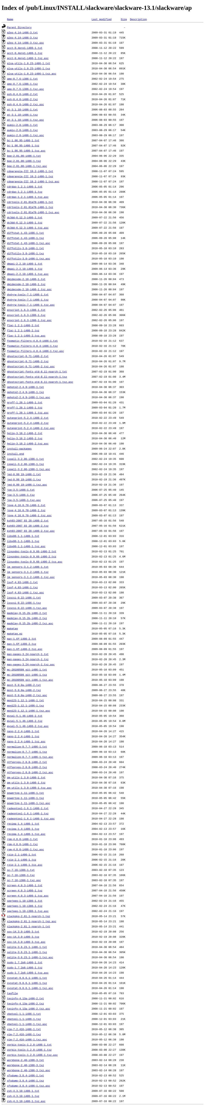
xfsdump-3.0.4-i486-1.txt (25, 1075)
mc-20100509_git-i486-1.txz (27, 674)
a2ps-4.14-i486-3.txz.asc (25, 42)
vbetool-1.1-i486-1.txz (24, 1019)
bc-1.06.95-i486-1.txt (23, 140)
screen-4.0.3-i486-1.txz (24, 890)
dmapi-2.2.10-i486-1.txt (24, 263)
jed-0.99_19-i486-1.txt (24, 474)
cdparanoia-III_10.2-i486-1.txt (30, 171)
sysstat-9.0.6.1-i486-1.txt (27, 978)
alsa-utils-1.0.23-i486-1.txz (28, 68)
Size (124, 19)
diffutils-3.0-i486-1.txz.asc (28, 258)
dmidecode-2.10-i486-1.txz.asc (29, 289)
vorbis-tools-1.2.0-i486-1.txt (29, 1044)
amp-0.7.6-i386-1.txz (22, 84)
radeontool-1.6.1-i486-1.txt (28, 808)
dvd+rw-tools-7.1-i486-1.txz (28, 299)
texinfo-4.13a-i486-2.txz (25, 1003)
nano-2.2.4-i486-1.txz (23, 736)
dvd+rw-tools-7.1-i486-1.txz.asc (31, 304)
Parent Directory (19, 27)
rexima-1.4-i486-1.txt (23, 823)
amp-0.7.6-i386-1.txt (22, 78)
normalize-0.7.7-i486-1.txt (27, 746)
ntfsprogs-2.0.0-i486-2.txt (27, 762)
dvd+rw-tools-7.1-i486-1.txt (28, 294)
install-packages (19, 448)
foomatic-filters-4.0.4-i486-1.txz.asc (35, 351)
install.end (15, 453)
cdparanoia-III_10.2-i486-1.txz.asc (33, 181)
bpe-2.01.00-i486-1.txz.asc (27, 166)
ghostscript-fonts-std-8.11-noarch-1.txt (37, 371)
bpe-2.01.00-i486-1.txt (24, 155)
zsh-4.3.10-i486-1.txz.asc (26, 1101)
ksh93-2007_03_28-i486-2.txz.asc (31, 531)
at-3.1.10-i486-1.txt (22, 109)
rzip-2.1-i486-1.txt (21, 854)
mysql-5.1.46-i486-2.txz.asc (28, 726)
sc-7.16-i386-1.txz (21, 875)
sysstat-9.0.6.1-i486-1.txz (27, 983)
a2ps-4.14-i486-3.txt (22, 32)
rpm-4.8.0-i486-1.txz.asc (25, 849)
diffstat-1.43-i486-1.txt (25, 233)
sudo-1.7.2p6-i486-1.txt (24, 962)
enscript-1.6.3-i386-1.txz (26, 315)
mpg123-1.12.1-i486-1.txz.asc (28, 710)
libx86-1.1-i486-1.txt (23, 536)
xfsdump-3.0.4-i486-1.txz (25, 1080)
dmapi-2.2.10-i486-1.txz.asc (28, 274)
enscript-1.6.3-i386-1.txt (26, 310)
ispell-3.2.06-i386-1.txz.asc (28, 469)
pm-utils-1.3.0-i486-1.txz (26, 782)
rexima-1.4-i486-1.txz (23, 829)
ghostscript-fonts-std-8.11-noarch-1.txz (37, 376)
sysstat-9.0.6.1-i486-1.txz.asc (30, 988)
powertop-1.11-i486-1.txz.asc (28, 803)
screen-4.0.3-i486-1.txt (24, 885)
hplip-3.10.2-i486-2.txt (24, 433)
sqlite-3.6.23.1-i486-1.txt (27, 947)
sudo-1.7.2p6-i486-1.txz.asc (28, 972)
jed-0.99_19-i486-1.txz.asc (27, 484)
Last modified (101, 19)
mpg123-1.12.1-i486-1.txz (25, 705)
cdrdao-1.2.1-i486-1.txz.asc (28, 197)
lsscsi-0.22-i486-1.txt (24, 597)
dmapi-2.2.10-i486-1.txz (24, 269)
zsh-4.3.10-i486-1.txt (23, 1091)
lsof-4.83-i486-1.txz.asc (25, 592)
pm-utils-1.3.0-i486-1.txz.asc (29, 787)
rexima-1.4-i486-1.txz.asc (26, 834)
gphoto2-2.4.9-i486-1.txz (25, 392)
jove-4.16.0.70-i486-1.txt (26, 505)
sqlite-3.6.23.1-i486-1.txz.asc (30, 957)
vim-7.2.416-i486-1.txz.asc (27, 1039)
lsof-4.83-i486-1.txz (22, 587)
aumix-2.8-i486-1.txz (22, 130)
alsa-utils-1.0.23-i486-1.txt (28, 63)
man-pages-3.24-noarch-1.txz (28, 659)
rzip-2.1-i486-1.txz (21, 859)
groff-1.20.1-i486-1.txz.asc (28, 412)
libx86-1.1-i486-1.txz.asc (26, 546)
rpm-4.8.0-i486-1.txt (22, 839)
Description (138, 19)
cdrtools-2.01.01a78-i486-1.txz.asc (33, 212)
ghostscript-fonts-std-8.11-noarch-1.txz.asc (40, 382)
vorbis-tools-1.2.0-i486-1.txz (29, 1049)
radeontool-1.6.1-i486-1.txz (28, 813)
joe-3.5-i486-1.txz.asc (24, 500)
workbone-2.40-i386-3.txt (25, 1060)
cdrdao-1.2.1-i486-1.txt (24, 186)
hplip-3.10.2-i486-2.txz (24, 438)
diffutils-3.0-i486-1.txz (25, 253)
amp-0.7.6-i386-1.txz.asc (25, 89)
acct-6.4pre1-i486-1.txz (24, 53)
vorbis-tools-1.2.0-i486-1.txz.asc (32, 1055)
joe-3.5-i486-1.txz (21, 495)
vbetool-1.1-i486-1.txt (24, 1014)
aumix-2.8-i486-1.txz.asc (25, 135)
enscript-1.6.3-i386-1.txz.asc (29, 320)
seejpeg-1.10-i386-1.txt (24, 900)
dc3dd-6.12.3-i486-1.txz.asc (28, 227)
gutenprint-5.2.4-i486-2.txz (28, 423)
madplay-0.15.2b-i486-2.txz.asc (30, 623)
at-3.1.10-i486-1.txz (22, 114)
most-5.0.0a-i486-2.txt (24, 685)
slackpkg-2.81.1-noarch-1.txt (28, 926)
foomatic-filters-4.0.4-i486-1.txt (32, 340)
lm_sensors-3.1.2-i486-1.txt (28, 567)
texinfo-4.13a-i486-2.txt (25, 998)
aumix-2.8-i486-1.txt (22, 125)
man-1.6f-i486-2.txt (21, 638)
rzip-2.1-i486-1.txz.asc (24, 865)
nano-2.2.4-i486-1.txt (23, 731)
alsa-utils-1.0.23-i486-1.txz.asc (31, 73)
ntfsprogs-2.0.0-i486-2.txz (27, 767)
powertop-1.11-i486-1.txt (25, 793)
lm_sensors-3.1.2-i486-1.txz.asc (31, 577)
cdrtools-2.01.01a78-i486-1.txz (30, 207)
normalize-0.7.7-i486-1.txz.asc (30, 757)
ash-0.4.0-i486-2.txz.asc (25, 104)
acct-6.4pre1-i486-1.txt (24, 48)
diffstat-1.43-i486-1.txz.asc (28, 243)
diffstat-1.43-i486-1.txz (25, 238)
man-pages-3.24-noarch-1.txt (28, 654)
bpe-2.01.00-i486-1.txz (24, 161)
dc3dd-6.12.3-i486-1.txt (24, 217)
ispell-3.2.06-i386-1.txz (25, 464)
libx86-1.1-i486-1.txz (23, 541)
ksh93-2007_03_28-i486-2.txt (28, 520)
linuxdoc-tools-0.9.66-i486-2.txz (31, 556)
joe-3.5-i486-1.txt (21, 489)
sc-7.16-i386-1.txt (21, 870)
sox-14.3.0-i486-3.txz (23, 936)
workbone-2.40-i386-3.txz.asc (28, 1070)
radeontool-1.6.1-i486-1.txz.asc (31, 818)
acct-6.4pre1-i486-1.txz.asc (28, 58)
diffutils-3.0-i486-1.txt (25, 248)
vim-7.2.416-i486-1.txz (24, 1034)
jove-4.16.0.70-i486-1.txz (26, 510)
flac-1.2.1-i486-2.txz (23, 330)
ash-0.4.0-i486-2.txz (22, 99)
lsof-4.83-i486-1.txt (22, 582)
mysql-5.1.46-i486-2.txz (24, 721)
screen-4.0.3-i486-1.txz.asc (28, 895)
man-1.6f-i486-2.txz (21, 644)
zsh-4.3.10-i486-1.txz (23, 1096)
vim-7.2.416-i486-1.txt (24, 1029)
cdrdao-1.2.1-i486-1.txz (24, 191)
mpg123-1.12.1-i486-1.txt (25, 700)
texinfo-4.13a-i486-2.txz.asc (28, 1008)
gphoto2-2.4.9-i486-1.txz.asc (28, 397)
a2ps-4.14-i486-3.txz (22, 37)
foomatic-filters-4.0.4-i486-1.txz (32, 346)
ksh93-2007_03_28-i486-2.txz (28, 525)
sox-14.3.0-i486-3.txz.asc (26, 942)
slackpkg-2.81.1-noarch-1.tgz (28, 916)
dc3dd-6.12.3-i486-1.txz (24, 222)
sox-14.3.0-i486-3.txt (23, 931)
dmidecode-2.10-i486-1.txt (26, 279)
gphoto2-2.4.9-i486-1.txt (25, 387)
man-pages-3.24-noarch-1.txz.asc (31, 664)
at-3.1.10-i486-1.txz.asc (25, 120)
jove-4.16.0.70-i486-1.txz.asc (29, 515)
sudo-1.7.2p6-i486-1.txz (24, 967)
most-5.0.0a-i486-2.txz (24, 690)
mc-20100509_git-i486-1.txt (27, 669)
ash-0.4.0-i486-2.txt (22, 94)
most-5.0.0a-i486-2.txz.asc (27, 695)
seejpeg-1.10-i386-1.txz (24, 906)
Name (10, 19)
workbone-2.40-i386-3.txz (25, 1065)
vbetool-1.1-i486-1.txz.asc (27, 1024)
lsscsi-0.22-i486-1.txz (24, 602)
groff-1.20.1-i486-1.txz (24, 407)
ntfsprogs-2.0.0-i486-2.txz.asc (30, 772)
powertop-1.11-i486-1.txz (25, 798)
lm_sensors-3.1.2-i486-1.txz (28, 572)
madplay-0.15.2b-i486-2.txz (27, 618)
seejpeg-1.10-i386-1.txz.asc (28, 911)
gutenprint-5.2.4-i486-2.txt (28, 418)
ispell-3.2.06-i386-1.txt (25, 459)
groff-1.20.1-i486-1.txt (24, 402)
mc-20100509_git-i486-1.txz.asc (30, 680)
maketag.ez (14, 633)
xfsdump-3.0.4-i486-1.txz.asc (28, 1085)
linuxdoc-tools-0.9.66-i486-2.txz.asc (34, 561)
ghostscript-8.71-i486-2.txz (28, 361)
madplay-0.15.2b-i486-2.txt (27, 613)
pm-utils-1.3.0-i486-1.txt (26, 777)
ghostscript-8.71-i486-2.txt (28, 356)
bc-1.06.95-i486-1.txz (23, 145)
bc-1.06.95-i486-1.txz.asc (26, 150)
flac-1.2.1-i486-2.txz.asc (26, 335)
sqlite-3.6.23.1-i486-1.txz (27, 952)
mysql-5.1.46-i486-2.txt (24, 716)
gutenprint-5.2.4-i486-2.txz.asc (31, 428)
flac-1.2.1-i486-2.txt (23, 325)
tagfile (12, 993)
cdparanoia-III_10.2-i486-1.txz (30, 176)
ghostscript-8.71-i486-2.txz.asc (31, 366)
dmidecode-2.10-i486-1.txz (26, 284)
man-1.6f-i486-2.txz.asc (24, 649)
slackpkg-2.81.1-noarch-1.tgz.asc (31, 921)
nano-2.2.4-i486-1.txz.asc (26, 741)
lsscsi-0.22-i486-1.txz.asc (27, 608)
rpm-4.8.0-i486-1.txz (22, 844)
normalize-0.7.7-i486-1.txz (27, 751)
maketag (12, 628)
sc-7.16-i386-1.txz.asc (24, 880)
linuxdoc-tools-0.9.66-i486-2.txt (31, 551)
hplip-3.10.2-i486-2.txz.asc (28, 443)
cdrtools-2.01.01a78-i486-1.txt (30, 202)
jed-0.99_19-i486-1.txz (24, 479)
